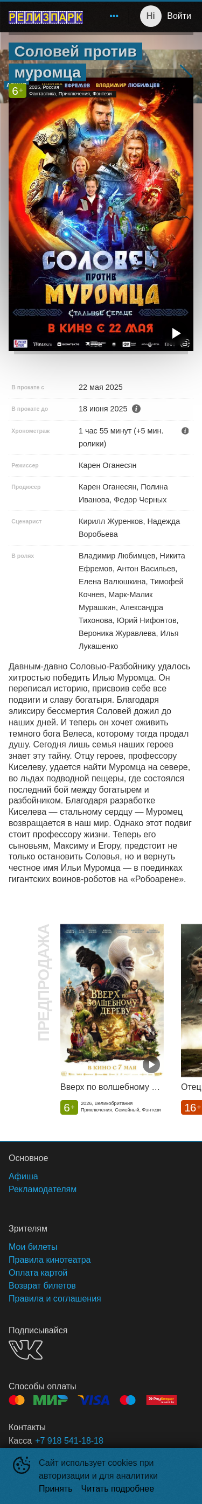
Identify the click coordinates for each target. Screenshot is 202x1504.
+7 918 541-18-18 (69, 1440)
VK (26, 1350)
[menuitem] (114, 16)
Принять (56, 1488)
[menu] (108, 16)
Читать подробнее (118, 1488)
